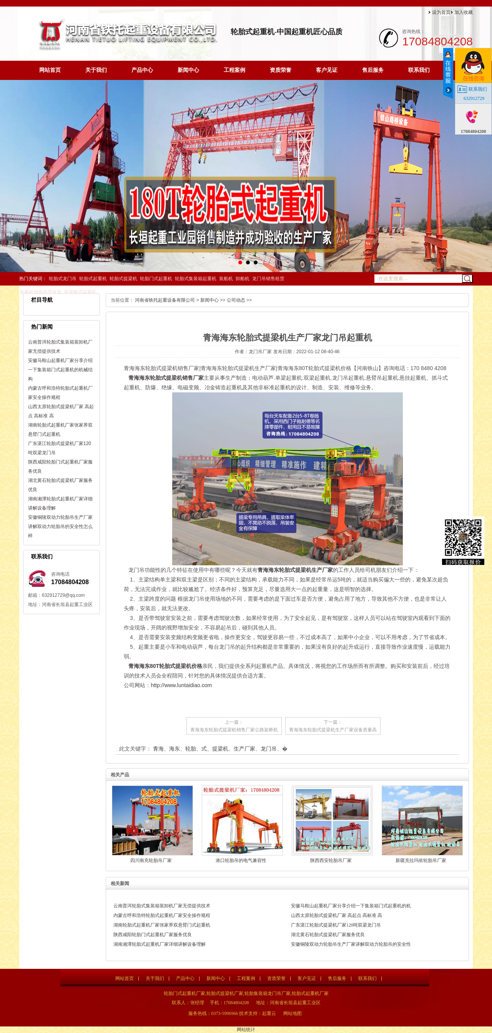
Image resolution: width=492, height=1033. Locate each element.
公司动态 (236, 300)
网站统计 (246, 1029)
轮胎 (190, 749)
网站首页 (50, 70)
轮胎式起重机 (93, 278)
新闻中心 (188, 70)
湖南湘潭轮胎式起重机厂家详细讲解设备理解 (159, 944)
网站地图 (292, 1013)
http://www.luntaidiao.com (181, 685)
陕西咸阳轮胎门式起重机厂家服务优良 (152, 934)
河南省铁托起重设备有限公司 (165, 300)
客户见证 (326, 70)
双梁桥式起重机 (80, 292)
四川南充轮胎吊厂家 (151, 860)
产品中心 (142, 70)
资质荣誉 (280, 70)
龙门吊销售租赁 (268, 278)
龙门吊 (269, 749)
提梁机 (220, 749)
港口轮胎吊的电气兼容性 (241, 860)
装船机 (226, 278)
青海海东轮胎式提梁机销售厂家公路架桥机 (234, 729)
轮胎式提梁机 (123, 278)
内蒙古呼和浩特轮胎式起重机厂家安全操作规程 (161, 915)
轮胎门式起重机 (156, 278)
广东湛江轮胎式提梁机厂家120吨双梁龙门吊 (336, 925)
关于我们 (96, 70)
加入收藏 (463, 12)
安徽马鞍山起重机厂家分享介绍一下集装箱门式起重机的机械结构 (60, 370)
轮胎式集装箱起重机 (195, 278)
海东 (174, 749)
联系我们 (419, 70)
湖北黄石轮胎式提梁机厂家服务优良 (328, 934)
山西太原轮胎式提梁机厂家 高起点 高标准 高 (336, 915)
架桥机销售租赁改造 (41, 292)
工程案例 (234, 70)
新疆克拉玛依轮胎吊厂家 (421, 860)
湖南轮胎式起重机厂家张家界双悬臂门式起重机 (161, 925)
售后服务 (373, 70)
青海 (158, 749)
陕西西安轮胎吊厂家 (331, 860)
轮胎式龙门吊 (62, 278)
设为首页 (441, 12)
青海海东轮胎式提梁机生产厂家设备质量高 (333, 729)
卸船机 (242, 278)
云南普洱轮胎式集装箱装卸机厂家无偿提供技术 (161, 905)
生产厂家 (244, 749)
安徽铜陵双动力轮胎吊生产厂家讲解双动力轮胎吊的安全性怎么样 (60, 526)
